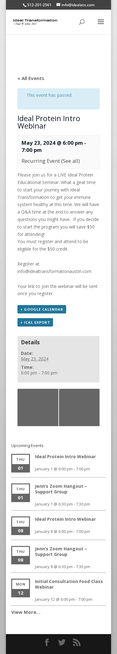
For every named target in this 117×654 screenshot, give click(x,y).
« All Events (30, 78)
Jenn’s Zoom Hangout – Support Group (36, 407)
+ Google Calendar (41, 309)
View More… (26, 612)
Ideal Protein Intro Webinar (65, 456)
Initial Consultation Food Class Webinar (69, 584)
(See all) (70, 160)
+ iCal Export (35, 322)
